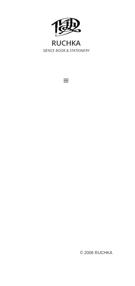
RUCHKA (66, 43)
